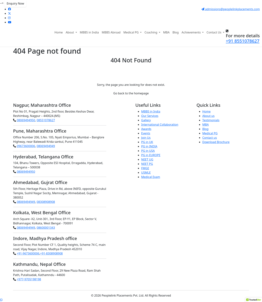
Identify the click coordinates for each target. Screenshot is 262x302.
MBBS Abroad (111, 32)
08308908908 (46, 202)
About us (208, 116)
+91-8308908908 (51, 253)
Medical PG (210, 133)
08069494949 (46, 146)
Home (58, 32)
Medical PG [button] (131, 32)
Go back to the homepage (131, 93)
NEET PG (147, 164)
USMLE (146, 173)
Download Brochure (215, 142)
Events (145, 133)
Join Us (146, 138)
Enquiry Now (15, 3)
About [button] (70, 32)
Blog (175, 32)
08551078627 (46, 120)
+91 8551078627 (242, 41)
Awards (146, 129)
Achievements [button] (191, 32)
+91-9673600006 (28, 253)
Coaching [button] (151, 32)
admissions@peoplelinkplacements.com (230, 9)
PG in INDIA (149, 146)
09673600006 (26, 146)
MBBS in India (89, 32)
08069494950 (26, 120)
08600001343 (46, 228)
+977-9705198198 (29, 279)
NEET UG (147, 159)
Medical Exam (150, 177)
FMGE (145, 168)
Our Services (149, 116)
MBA (166, 32)
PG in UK (147, 142)
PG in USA (148, 151)
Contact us (209, 138)
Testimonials (210, 120)
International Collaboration (159, 125)
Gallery (146, 120)
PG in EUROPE (150, 155)
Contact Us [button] (214, 32)
